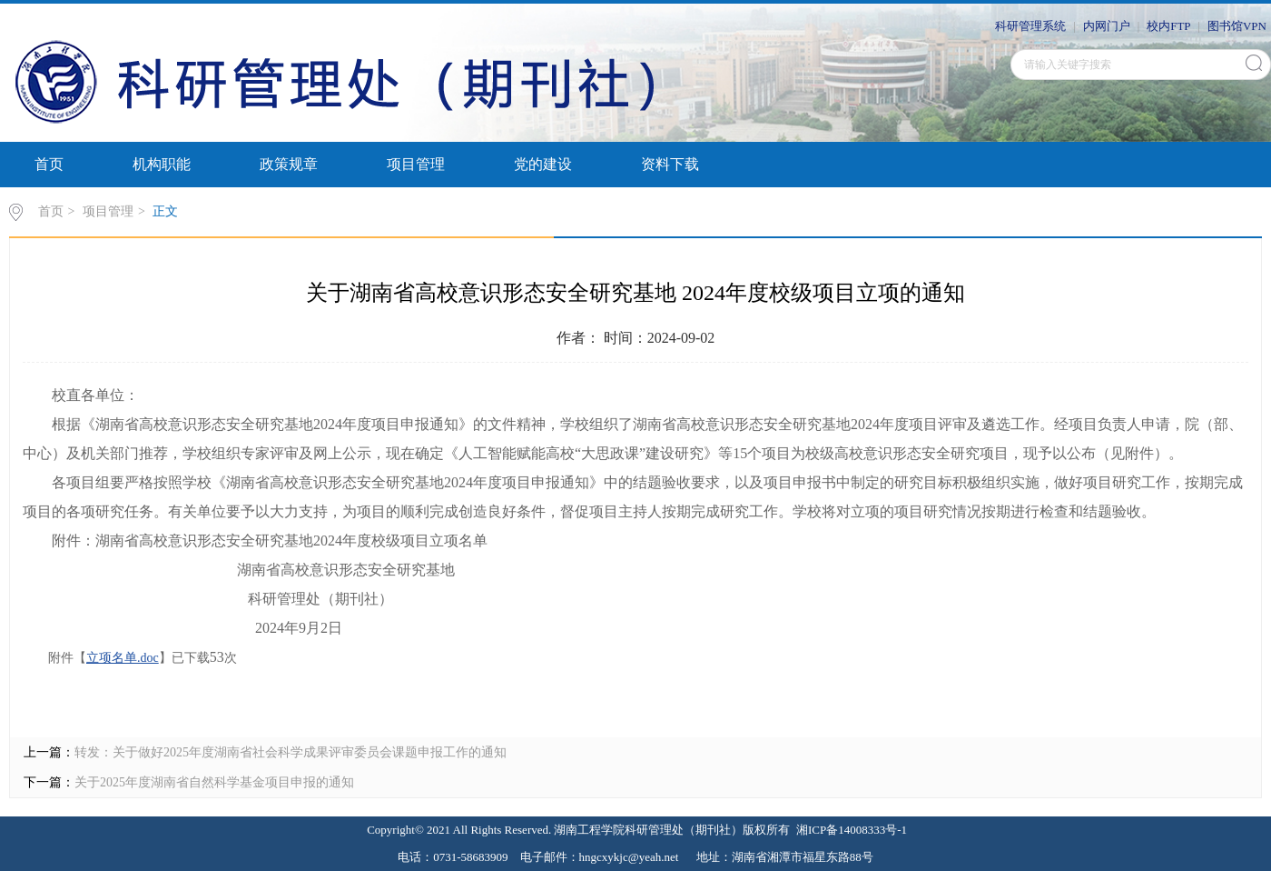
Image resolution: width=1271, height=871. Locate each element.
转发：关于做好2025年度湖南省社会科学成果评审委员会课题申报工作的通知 (290, 752)
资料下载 (670, 164)
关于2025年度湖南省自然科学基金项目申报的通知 (214, 782)
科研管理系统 (1030, 26)
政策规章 (289, 164)
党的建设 (543, 164)
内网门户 (1106, 26)
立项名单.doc (122, 658)
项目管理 (416, 164)
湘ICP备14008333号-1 (851, 829)
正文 (165, 211)
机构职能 (162, 164)
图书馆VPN (1236, 26)
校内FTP (1168, 26)
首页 (49, 164)
